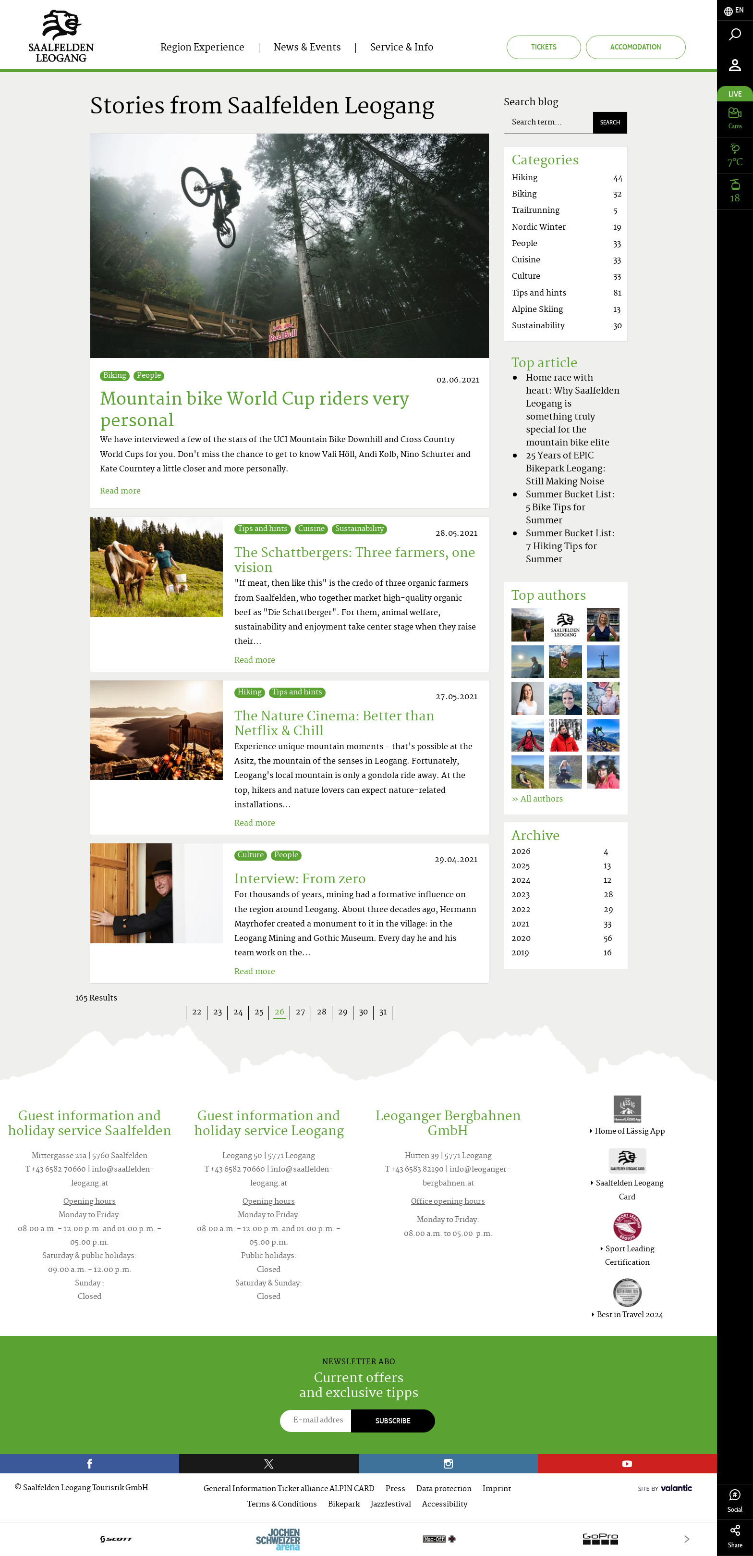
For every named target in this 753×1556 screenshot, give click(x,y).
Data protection (444, 1489)
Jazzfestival (391, 1505)
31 (383, 1012)
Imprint (497, 1489)
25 (259, 1012)
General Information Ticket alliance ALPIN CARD (289, 1489)
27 (300, 1012)
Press (395, 1489)
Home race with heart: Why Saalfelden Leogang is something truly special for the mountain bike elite (572, 410)
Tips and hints (263, 529)
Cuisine (311, 529)
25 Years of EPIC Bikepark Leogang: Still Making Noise (566, 469)
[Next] (687, 1539)
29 (343, 1012)
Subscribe (393, 1420)
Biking (114, 376)
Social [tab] (735, 1501)
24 (238, 1012)
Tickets (544, 46)
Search (610, 122)
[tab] (735, 10)
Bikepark (344, 1505)
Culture (251, 856)
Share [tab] (735, 1537)
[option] (358, 1539)
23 (217, 1012)
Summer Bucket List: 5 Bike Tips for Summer (570, 508)
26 (282, 1013)
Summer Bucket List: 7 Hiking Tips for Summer (570, 547)
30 (363, 1012)
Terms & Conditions (282, 1505)
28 (322, 1012)
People (149, 376)
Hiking (250, 693)
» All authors (537, 799)
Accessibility (444, 1505)
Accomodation (635, 46)
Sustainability (359, 529)
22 (197, 1012)
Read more (120, 491)
